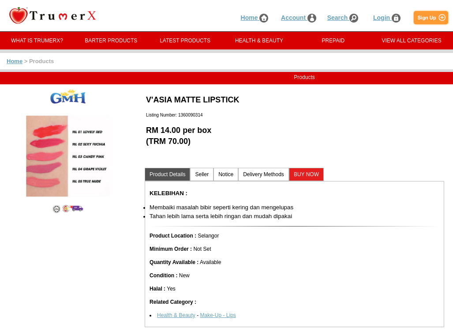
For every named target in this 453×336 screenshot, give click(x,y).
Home (255, 17)
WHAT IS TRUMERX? (37, 41)
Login (387, 17)
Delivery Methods (263, 174)
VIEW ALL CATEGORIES (411, 41)
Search (343, 17)
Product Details (167, 174)
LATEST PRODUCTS (185, 41)
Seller (202, 174)
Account (298, 17)
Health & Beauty (176, 315)
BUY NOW (306, 174)
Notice (225, 174)
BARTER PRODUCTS (111, 41)
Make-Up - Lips (218, 315)
